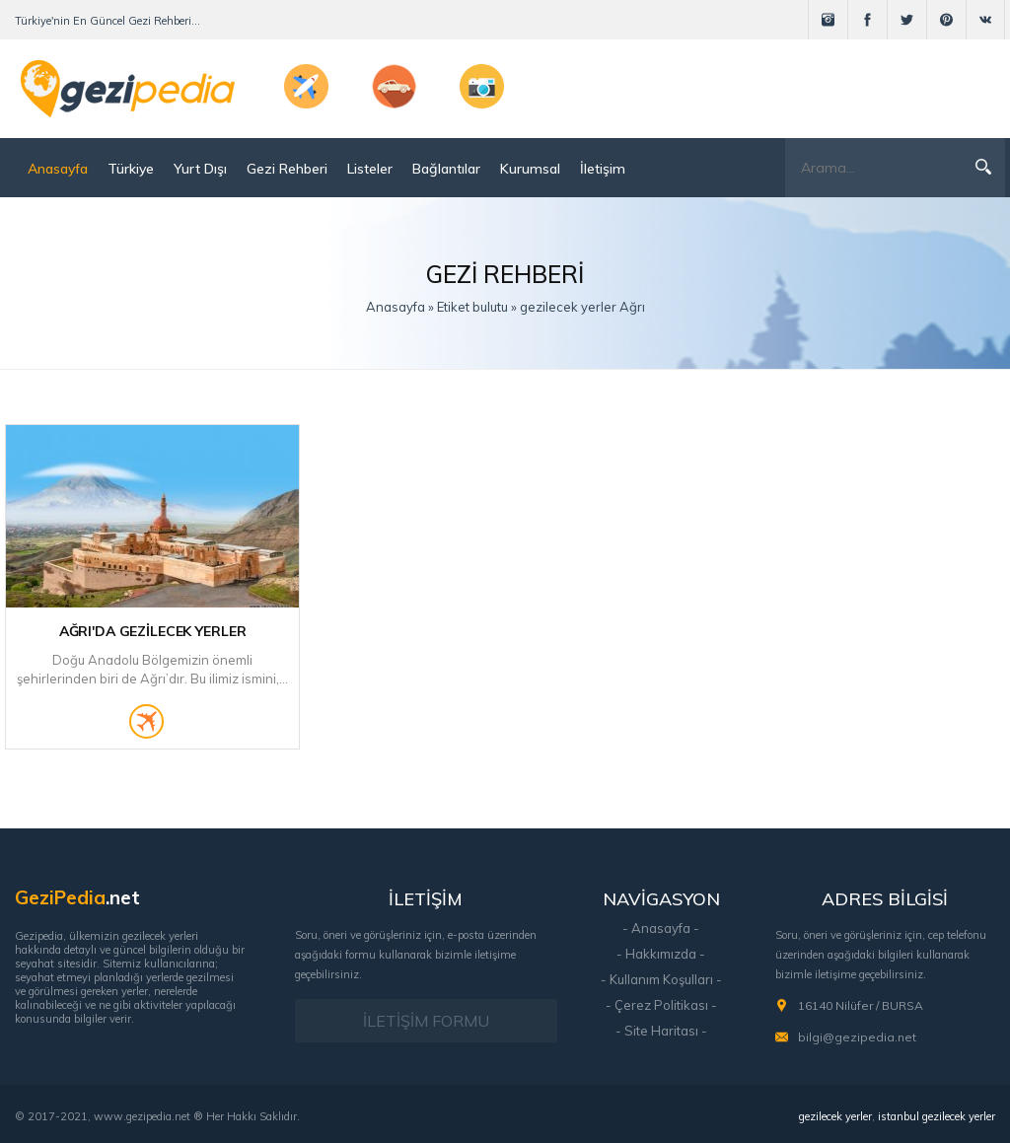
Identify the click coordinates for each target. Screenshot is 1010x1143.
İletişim (602, 169)
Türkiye (131, 169)
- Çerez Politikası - (661, 1005)
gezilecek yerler (835, 1116)
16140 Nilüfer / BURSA (860, 1005)
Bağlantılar (446, 169)
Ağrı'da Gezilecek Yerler (153, 631)
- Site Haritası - (661, 1030)
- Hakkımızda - (660, 954)
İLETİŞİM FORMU (426, 1021)
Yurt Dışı (200, 169)
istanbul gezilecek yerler (936, 1116)
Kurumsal (530, 169)
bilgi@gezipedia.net (857, 1037)
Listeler (370, 169)
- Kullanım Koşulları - (661, 979)
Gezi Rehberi (287, 169)
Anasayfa (58, 169)
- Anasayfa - (660, 928)
